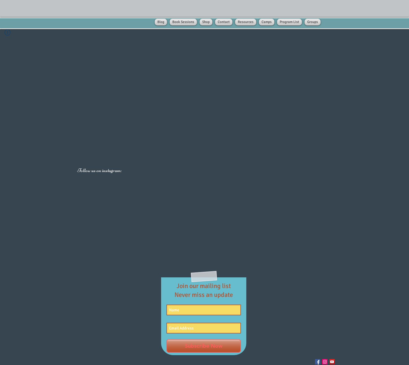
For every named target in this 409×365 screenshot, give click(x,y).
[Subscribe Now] (203, 346)
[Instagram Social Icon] (325, 361)
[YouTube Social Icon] (332, 361)
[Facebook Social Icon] (317, 361)
